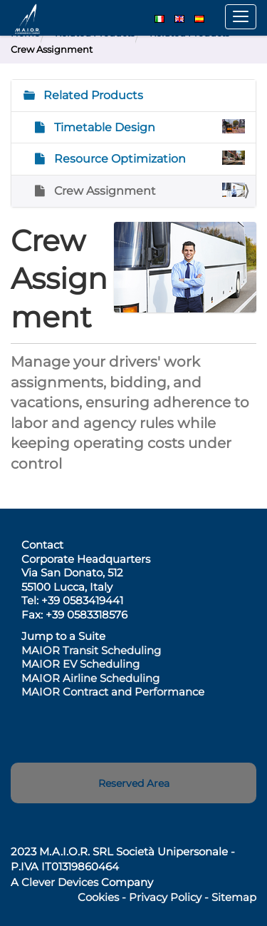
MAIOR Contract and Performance (112, 691)
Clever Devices (59, 882)
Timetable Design (148, 126)
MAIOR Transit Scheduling (91, 650)
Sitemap (233, 897)
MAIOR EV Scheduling (80, 664)
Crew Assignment (148, 190)
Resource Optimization (148, 158)
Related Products (92, 95)
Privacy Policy (165, 897)
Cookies (98, 897)
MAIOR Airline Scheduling (90, 678)
